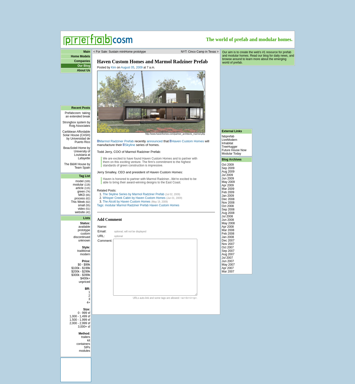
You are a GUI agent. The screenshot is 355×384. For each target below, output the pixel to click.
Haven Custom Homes (188, 141)
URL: (101, 236)
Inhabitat (227, 143)
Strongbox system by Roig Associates (76, 124)
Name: (102, 226)
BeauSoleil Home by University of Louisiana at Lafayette (76, 153)
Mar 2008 (228, 230)
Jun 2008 (228, 220)
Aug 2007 (228, 254)
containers (83, 344)
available (84, 226)
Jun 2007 (228, 261)
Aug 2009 (228, 171)
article (83, 188)
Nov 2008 (228, 202)
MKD (84, 195)
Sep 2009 (228, 168)
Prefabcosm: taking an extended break (77, 114)
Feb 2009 (228, 192)
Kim (113, 67)
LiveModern (229, 140)
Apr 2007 (228, 268)
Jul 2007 (227, 257)
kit (88, 340)
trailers (85, 337)
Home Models (80, 56)
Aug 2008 (228, 213)
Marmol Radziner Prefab (116, 141)
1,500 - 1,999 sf (80, 319)
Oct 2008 (228, 206)
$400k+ (85, 278)
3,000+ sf (84, 326)
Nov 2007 (228, 244)
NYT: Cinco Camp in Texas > (200, 51)
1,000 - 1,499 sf (80, 316)
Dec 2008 (228, 199)
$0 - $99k (84, 264)
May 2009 (228, 182)
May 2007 (228, 264)
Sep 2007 (228, 251)
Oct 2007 (228, 247)
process (82, 198)
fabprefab (228, 136)
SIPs (87, 347)
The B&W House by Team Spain (77, 165)
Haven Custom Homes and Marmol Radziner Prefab (152, 61)
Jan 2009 (228, 195)
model (82, 181)
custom (85, 233)
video (84, 208)
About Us (83, 70)
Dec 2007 (228, 240)
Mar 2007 (228, 271)
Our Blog (83, 65)
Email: (102, 231)
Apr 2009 (228, 185)
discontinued (81, 237)
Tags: (100, 205)
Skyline (130, 145)
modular (81, 184)
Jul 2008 (227, 216)
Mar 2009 (228, 189)
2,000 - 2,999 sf (80, 323)
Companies (82, 61)
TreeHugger (230, 146)
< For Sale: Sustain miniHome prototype (119, 51)
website (82, 212)
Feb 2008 (228, 233)
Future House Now (234, 150)
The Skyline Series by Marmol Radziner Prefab (133, 194)
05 (132, 67)
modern (85, 254)
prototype (84, 230)
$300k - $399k (80, 275)
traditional (83, 251)
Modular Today (231, 153)
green (83, 191)
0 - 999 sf (84, 313)
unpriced (84, 282)
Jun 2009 (228, 178)
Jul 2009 (227, 175)
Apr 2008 (228, 226)
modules (84, 350)
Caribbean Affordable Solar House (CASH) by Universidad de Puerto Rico (76, 137)
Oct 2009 (228, 164)
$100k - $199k (80, 268)
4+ (88, 302)
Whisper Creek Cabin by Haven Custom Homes (134, 198)
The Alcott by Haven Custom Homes (126, 201)
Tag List (84, 176)
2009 (139, 67)
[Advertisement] (177, 14)
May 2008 (228, 223)
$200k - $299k (80, 271)
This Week (80, 202)
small (84, 205)
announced (154, 141)
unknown (84, 240)
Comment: (105, 240)
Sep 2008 (228, 209)
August (125, 67)
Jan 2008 (228, 237)
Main (86, 51)
